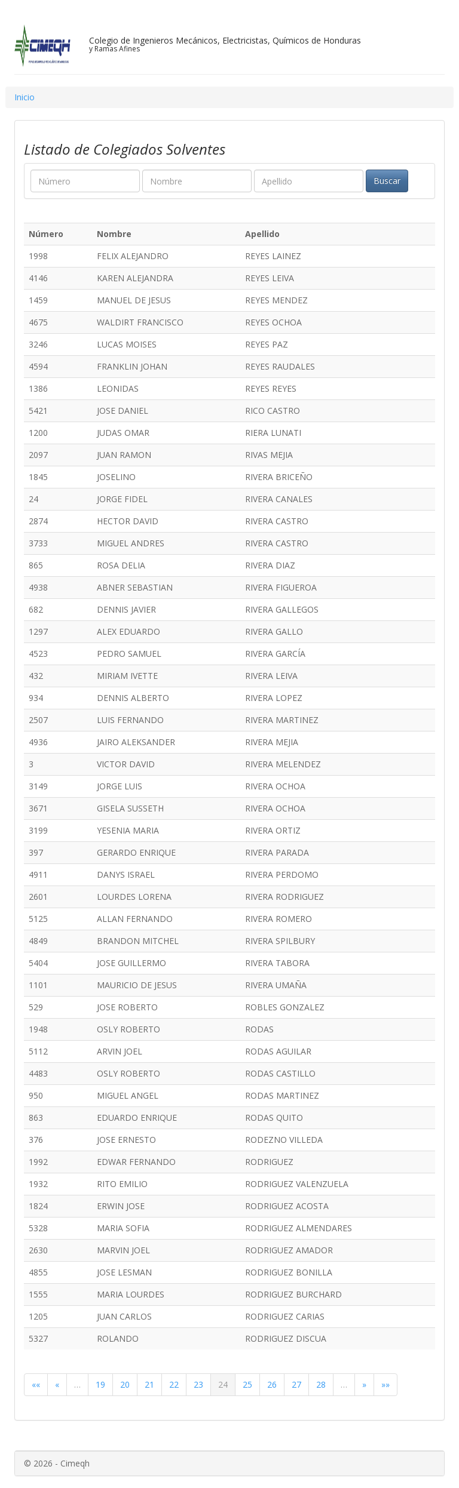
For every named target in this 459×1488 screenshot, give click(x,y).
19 (100, 1384)
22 (174, 1384)
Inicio (24, 97)
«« (36, 1384)
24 (223, 1384)
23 (198, 1384)
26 (272, 1384)
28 (321, 1384)
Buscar (387, 180)
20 (125, 1384)
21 (149, 1384)
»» (385, 1384)
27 (296, 1384)
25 (247, 1384)
